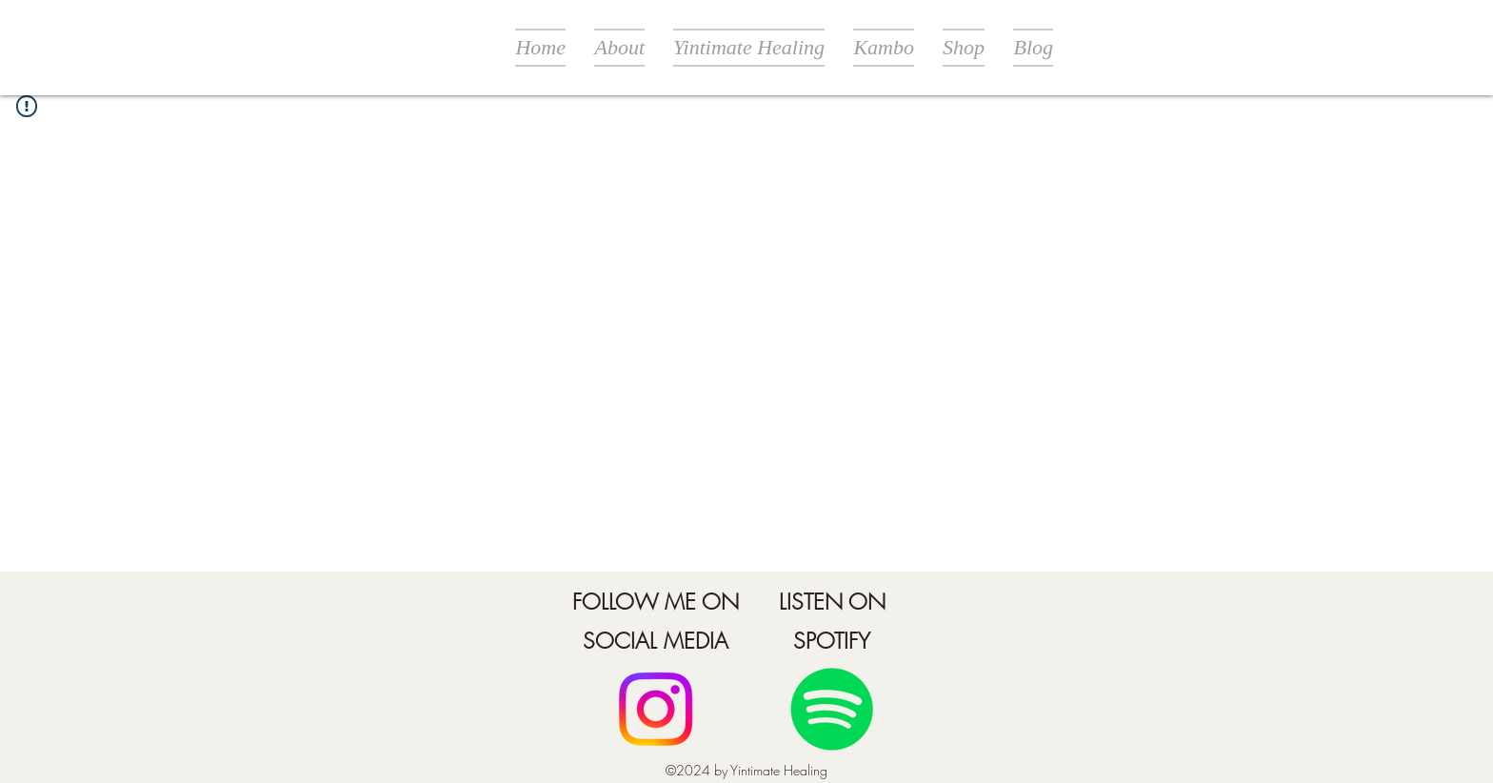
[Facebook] (656, 709)
